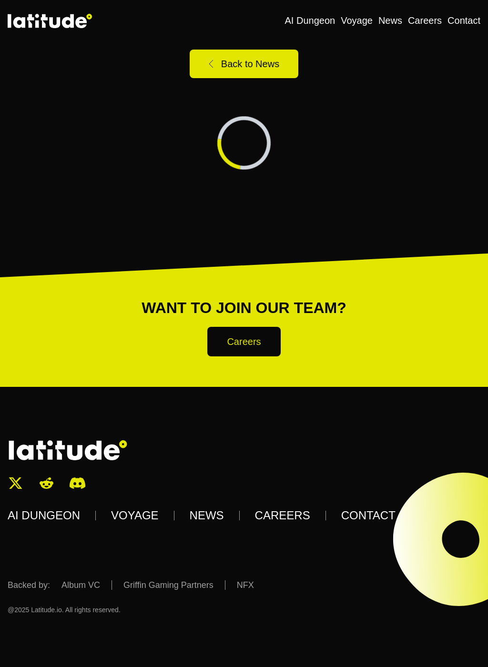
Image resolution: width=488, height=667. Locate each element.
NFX (245, 585)
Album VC (80, 585)
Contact (463, 20)
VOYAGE (135, 515)
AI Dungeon (310, 20)
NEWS (207, 515)
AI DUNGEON (44, 515)
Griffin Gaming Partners (168, 585)
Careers (425, 20)
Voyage (357, 20)
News (390, 20)
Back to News (244, 64)
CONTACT (368, 515)
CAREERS (282, 515)
